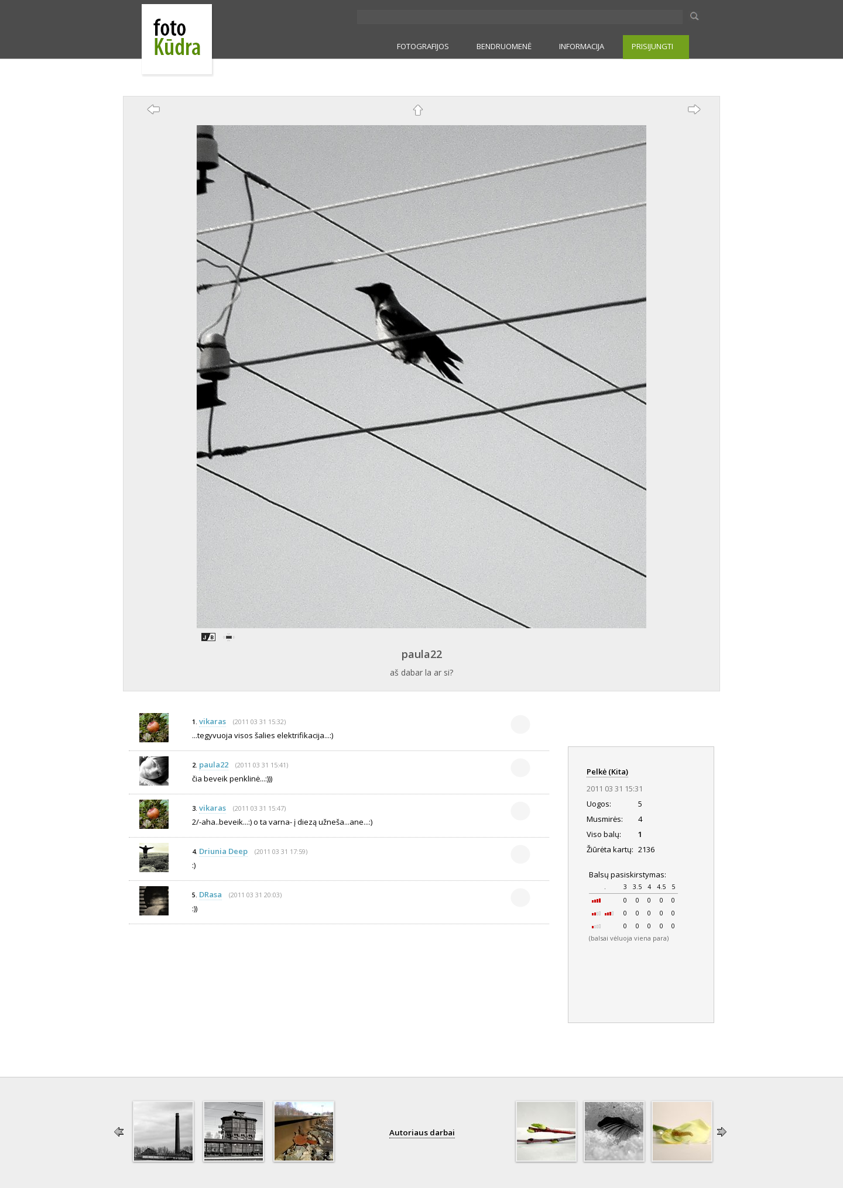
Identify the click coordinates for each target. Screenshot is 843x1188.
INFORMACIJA (581, 46)
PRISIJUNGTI (652, 46)
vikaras (212, 721)
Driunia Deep (223, 851)
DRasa (210, 894)
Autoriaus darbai (422, 1132)
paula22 (422, 654)
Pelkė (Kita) (607, 771)
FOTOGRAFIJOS (423, 46)
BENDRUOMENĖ (504, 46)
